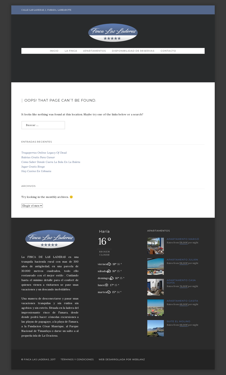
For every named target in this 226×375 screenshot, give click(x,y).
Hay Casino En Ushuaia (36, 171)
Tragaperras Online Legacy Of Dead (44, 152)
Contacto (168, 50)
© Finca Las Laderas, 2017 (38, 359)
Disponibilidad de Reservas (133, 50)
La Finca (71, 50)
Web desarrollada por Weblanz (122, 359)
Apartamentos (94, 50)
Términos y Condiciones (77, 359)
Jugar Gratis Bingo (33, 166)
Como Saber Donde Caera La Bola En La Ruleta (50, 162)
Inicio (54, 50)
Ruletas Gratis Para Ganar (38, 157)
